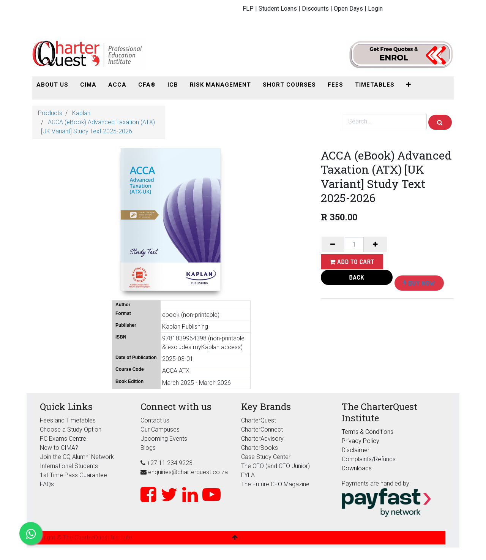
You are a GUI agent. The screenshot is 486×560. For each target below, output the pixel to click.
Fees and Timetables (68, 420)
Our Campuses (160, 429)
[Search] (440, 122)
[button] (408, 85)
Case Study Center (265, 456)
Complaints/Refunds (369, 459)
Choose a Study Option (70, 429)
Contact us (154, 420)
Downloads (357, 468)
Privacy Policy (360, 441)
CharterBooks (259, 447)
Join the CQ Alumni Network (77, 456)
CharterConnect (262, 429)
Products (50, 113)
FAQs (47, 484)
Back (356, 277)
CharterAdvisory (262, 438)
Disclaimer (355, 450)
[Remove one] (333, 244)
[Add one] (375, 244)
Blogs (148, 447)
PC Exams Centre (63, 438)
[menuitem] (52, 85)
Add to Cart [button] (352, 262)
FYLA (248, 475)
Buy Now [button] (419, 283)
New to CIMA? (59, 447)
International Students (69, 466)
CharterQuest (258, 420)
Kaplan (81, 113)
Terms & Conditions (367, 431)
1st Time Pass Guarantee (74, 475)
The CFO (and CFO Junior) (275, 466)
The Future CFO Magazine (275, 484)
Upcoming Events (163, 438)
